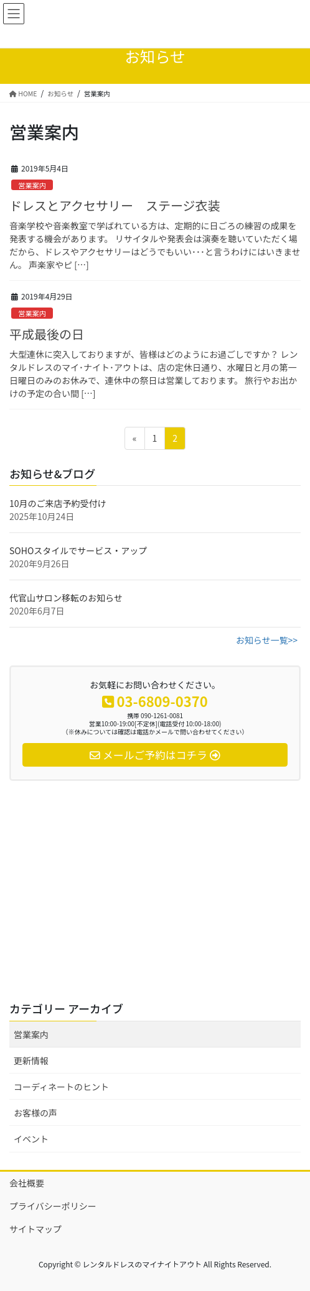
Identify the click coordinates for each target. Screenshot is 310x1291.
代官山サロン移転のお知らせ (66, 597)
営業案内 (32, 185)
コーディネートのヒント (61, 1086)
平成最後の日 (46, 334)
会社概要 (26, 1183)
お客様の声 (35, 1112)
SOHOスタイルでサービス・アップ (78, 550)
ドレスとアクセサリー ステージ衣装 (114, 205)
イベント (31, 1139)
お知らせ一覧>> (267, 640)
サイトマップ (35, 1229)
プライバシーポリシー (52, 1206)
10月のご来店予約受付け (57, 503)
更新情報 (31, 1060)
